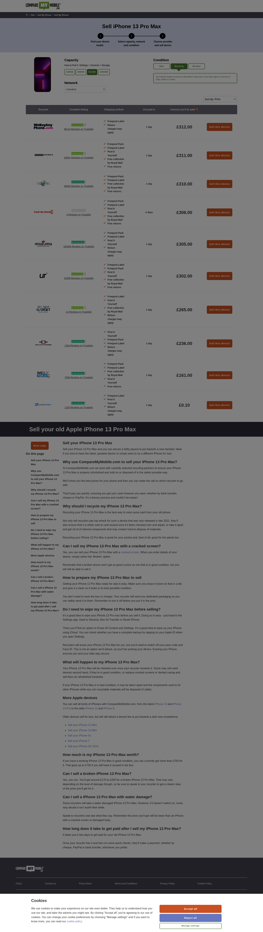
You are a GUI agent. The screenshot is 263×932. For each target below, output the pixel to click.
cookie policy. (75, 921)
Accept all (190, 908)
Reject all (190, 917)
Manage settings (190, 926)
